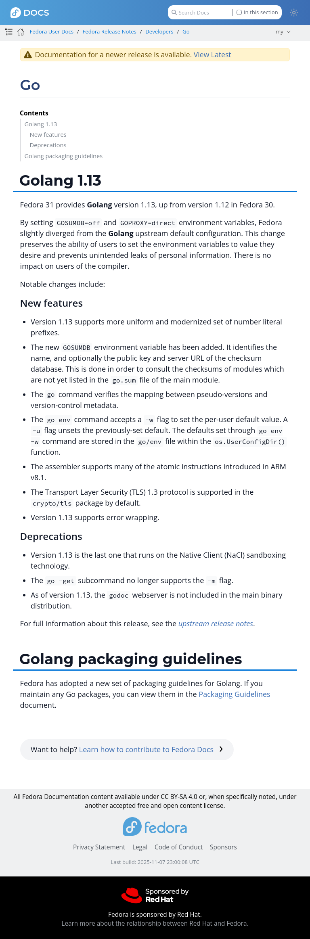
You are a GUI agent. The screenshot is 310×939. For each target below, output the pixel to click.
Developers (159, 31)
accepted (122, 805)
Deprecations (48, 145)
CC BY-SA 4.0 (179, 797)
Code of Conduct (179, 847)
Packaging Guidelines (234, 694)
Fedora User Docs (51, 31)
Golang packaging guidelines (63, 156)
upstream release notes (215, 623)
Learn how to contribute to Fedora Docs (151, 749)
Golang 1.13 (40, 124)
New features (48, 134)
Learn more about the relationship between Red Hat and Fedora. (154, 923)
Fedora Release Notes (109, 31)
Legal (139, 847)
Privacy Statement (99, 847)
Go (186, 31)
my (279, 31)
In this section (257, 12)
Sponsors (223, 847)
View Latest (212, 54)
